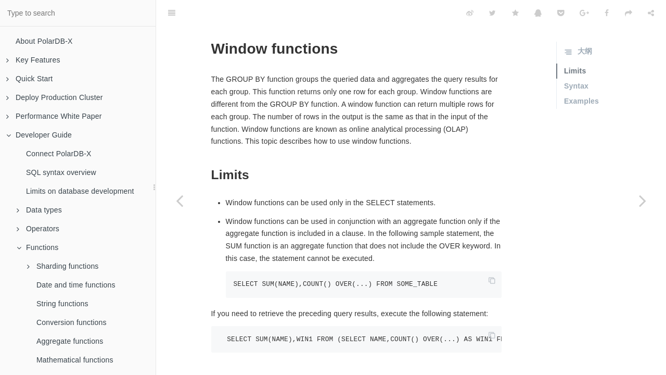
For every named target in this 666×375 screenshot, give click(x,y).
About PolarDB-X (44, 41)
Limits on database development (80, 191)
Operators (38, 228)
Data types (39, 210)
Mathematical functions (74, 360)
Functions (38, 247)
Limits (575, 45)
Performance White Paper (54, 116)
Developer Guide (39, 135)
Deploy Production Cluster (54, 97)
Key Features (33, 60)
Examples (581, 75)
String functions (62, 303)
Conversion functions (71, 322)
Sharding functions (63, 266)
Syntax (576, 60)
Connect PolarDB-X (59, 153)
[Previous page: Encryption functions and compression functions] (179, 200)
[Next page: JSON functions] (642, 200)
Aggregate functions (69, 341)
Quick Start (29, 78)
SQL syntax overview (61, 172)
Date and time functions (76, 285)
